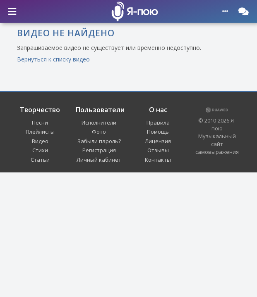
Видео (40, 141)
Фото (99, 131)
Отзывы (158, 150)
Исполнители (99, 122)
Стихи (40, 150)
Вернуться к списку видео (53, 59)
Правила (158, 122)
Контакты (158, 159)
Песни (40, 122)
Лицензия (158, 141)
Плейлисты (40, 131)
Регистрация (99, 150)
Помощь (158, 131)
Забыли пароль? (99, 141)
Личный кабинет (99, 159)
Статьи (40, 159)
